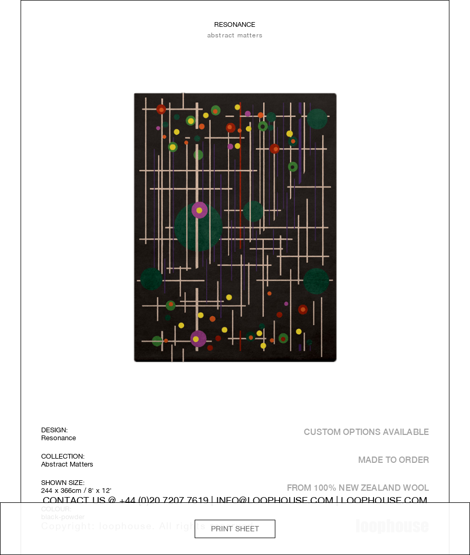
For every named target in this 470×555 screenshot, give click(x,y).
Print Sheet (235, 528)
